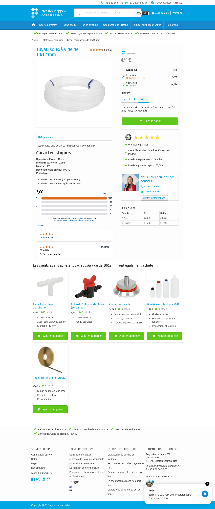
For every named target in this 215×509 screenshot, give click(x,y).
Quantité (125, 93)
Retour (34, 459)
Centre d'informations (154, 198)
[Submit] (78, 12)
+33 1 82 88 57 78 (113, 2)
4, (174, 76)
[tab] (45, 137)
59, (174, 84)
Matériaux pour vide (53, 40)
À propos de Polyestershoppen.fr (86, 459)
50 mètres (131, 84)
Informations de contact (81, 463)
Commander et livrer (42, 454)
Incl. (144, 13)
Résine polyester (48, 25)
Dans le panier (150, 121)
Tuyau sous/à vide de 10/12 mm (83, 40)
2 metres (135, 76)
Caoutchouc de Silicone (115, 25)
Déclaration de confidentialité (84, 467)
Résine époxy (69, 25)
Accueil (35, 40)
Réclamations (38, 467)
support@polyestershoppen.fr (163, 466)
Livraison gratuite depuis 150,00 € (86, 33)
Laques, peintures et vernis (147, 25)
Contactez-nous (161, 2)
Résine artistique (89, 25)
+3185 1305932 (152, 191)
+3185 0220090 (152, 186)
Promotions (172, 25)
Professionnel (76, 476)
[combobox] (107, 12)
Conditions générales (80, 454)
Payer (34, 463)
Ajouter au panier (51, 336)
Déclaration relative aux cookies (86, 472)
